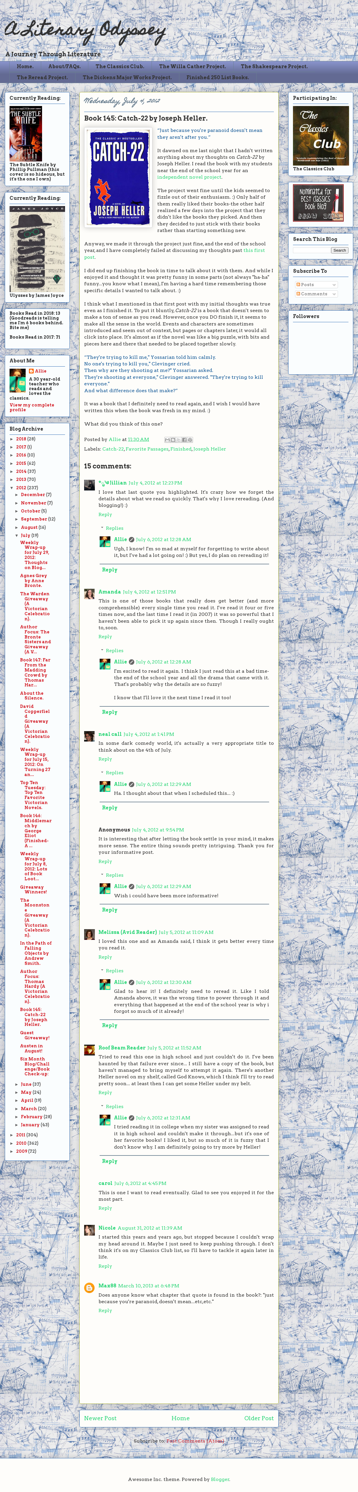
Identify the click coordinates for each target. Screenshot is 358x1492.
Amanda (109, 592)
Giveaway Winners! (33, 890)
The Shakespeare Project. (274, 66)
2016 (21, 455)
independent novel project (189, 177)
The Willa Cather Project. (192, 66)
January (31, 1124)
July (26, 535)
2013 (21, 479)
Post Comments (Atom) (195, 1441)
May (27, 1092)
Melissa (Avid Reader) (127, 932)
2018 (21, 439)
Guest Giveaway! (35, 1035)
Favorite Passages (147, 449)
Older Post (259, 1418)
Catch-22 (113, 449)
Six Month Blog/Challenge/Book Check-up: (35, 1066)
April (27, 1100)
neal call (110, 734)
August (29, 527)
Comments (312, 294)
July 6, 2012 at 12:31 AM (163, 1118)
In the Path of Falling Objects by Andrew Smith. (36, 953)
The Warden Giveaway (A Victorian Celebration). (35, 606)
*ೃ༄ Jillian (112, 483)
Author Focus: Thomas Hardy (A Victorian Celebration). (35, 986)
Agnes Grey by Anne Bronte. (33, 580)
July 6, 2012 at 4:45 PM (140, 1183)
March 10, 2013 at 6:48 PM (148, 1286)
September (34, 519)
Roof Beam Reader (122, 1048)
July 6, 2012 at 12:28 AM (163, 539)
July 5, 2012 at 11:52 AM (174, 1048)
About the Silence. (32, 696)
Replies (115, 528)
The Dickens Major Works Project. (127, 77)
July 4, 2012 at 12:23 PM (155, 483)
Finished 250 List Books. (217, 77)
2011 (21, 1135)
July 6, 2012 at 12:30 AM (164, 982)
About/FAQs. (64, 66)
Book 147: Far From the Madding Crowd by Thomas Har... (35, 672)
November (34, 503)
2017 (21, 447)
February (32, 1116)
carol (105, 1183)
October (31, 511)
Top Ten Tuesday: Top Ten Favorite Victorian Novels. (34, 795)
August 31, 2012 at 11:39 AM (150, 1228)
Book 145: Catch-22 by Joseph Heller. (33, 1017)
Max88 (107, 1286)
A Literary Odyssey (85, 31)
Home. (25, 66)
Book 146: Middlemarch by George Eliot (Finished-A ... (36, 830)
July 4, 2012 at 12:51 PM (149, 592)
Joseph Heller (209, 449)
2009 (22, 1151)
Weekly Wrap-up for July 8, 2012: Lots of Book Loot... (33, 866)
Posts (305, 284)
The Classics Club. (119, 66)
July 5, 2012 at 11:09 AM (186, 932)
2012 (21, 487)
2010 (21, 1143)
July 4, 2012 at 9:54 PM (158, 830)
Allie (115, 439)
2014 (21, 471)
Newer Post (100, 1418)
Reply (105, 514)
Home (181, 1418)
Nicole (107, 1228)
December (33, 494)
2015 (21, 463)
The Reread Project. (42, 77)
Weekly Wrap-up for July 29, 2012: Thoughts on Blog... (34, 555)
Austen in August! (31, 1048)
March (29, 1108)
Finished (181, 449)
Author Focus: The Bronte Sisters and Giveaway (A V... (35, 639)
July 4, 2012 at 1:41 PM (149, 734)
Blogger (220, 1479)
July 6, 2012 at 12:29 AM (163, 784)
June (27, 1084)
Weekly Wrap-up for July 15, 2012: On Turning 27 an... (35, 762)
